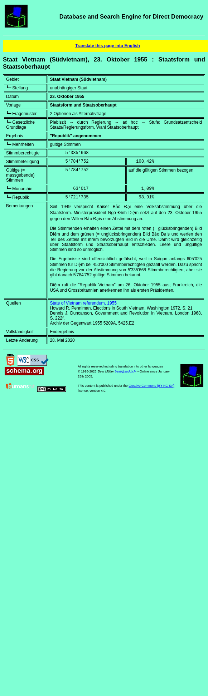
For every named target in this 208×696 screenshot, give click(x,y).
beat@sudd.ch (125, 371)
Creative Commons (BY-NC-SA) (151, 386)
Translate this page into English (107, 45)
